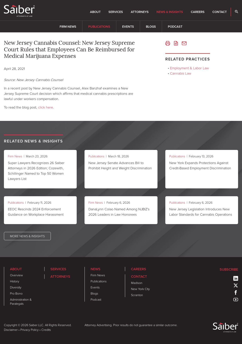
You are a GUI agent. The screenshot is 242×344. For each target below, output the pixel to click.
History (14, 281)
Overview (16, 275)
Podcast (175, 26)
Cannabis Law (180, 73)
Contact (219, 12)
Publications (99, 26)
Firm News (68, 26)
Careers (198, 12)
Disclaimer (11, 330)
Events (128, 26)
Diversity (15, 287)
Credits (46, 330)
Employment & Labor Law (189, 68)
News (95, 269)
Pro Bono (16, 293)
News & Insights (169, 12)
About (95, 12)
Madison (136, 283)
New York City (140, 289)
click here (45, 107)
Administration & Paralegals (21, 301)
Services (115, 12)
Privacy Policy (29, 330)
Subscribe (229, 269)
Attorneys (140, 12)
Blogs (151, 26)
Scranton (137, 295)
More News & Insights (27, 236)
